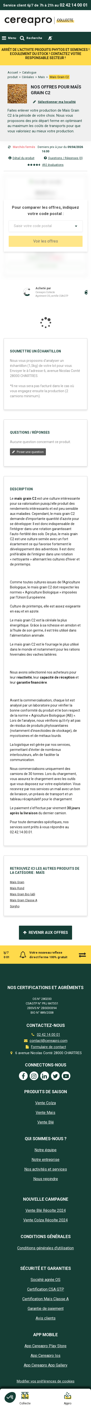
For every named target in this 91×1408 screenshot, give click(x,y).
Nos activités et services (45, 1175)
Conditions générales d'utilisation (45, 1254)
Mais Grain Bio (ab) (22, 900)
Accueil (13, 51)
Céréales (28, 56)
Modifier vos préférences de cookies (45, 1388)
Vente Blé (45, 1128)
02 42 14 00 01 (74, 5)
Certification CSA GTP (45, 1295)
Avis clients (46, 1324)
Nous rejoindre (45, 1185)
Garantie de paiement (46, 1315)
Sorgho (14, 912)
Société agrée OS (45, 1286)
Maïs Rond (17, 894)
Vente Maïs (45, 1119)
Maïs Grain (17, 888)
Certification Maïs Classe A (45, 1305)
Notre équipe (45, 1156)
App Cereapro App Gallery (45, 1371)
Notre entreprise (45, 1166)
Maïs (41, 56)
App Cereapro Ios (45, 1362)
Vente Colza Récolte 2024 (45, 1226)
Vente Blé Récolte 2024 (45, 1217)
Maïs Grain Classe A (23, 906)
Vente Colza (45, 1109)
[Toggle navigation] (9, 38)
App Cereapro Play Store (45, 1352)
